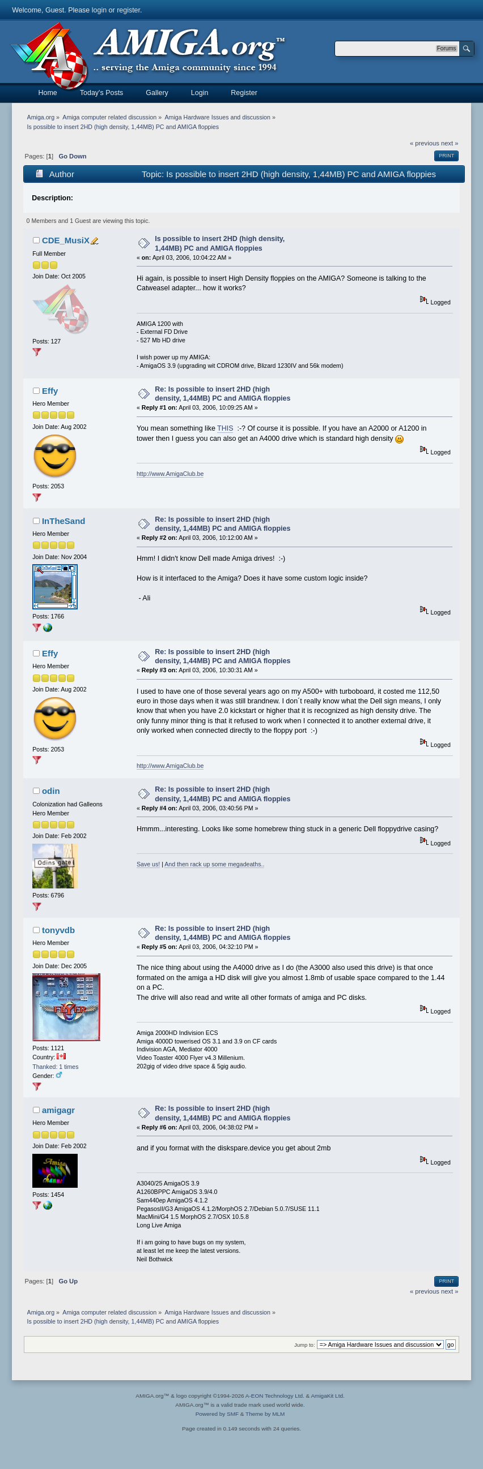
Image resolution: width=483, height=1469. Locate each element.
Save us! (148, 864)
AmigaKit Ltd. (327, 1396)
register (128, 10)
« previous (424, 143)
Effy (50, 391)
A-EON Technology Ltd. (274, 1396)
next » (450, 143)
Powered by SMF (217, 1414)
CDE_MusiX (66, 240)
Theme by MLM (265, 1414)
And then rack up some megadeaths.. (214, 864)
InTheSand (64, 521)
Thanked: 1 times (55, 1066)
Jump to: (304, 1345)
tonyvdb (58, 930)
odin (51, 791)
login (99, 10)
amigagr (58, 1110)
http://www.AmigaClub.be (170, 473)
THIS (225, 428)
